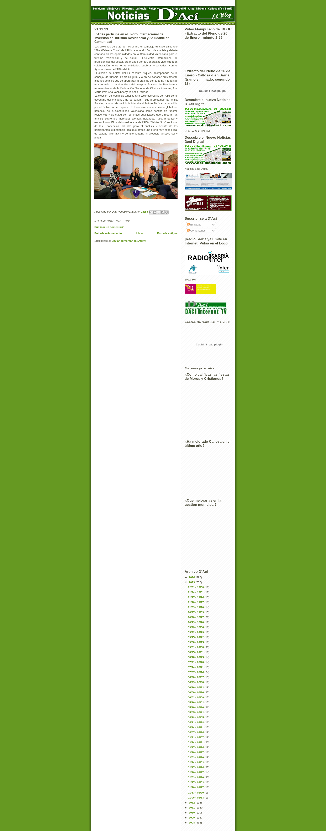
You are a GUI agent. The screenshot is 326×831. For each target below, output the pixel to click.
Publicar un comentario (109, 227)
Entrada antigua (167, 233)
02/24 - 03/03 (196, 762)
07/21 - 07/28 (196, 662)
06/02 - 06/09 (196, 697)
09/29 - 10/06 (196, 627)
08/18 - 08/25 (196, 657)
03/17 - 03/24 (196, 747)
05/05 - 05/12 (196, 712)
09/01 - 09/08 (196, 647)
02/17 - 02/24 (196, 767)
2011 (192, 807)
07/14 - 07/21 (196, 667)
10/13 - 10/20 (196, 622)
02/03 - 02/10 (196, 777)
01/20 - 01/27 (196, 787)
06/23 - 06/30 (196, 682)
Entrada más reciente (108, 233)
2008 (192, 822)
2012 (192, 802)
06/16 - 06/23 (196, 687)
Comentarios (196, 230)
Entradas (194, 224)
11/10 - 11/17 (196, 602)
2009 (192, 817)
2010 (192, 812)
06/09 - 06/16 (196, 692)
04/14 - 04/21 (196, 727)
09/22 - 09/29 (196, 632)
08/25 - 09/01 (196, 652)
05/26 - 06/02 (196, 702)
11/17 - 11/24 (196, 597)
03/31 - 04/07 (196, 737)
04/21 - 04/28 (196, 722)
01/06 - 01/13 (196, 797)
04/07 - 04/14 (196, 732)
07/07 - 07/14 (196, 672)
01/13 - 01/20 (196, 792)
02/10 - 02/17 (196, 772)
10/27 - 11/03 (196, 612)
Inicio (139, 233)
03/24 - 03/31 (196, 742)
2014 (192, 577)
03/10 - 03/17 (196, 752)
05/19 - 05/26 (196, 707)
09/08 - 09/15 (196, 642)
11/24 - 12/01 (196, 592)
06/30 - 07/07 (196, 677)
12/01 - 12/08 (196, 587)
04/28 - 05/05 (196, 717)
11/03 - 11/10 (196, 607)
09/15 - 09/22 (196, 637)
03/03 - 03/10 (196, 757)
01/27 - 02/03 (196, 782)
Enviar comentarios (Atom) (128, 240)
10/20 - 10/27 (196, 617)
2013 (192, 582)
